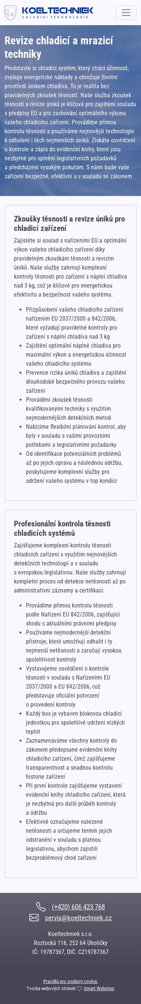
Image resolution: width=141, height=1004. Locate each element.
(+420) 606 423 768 (78, 907)
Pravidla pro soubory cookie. (70, 981)
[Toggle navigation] (126, 12)
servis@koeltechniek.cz (78, 918)
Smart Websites (99, 988)
